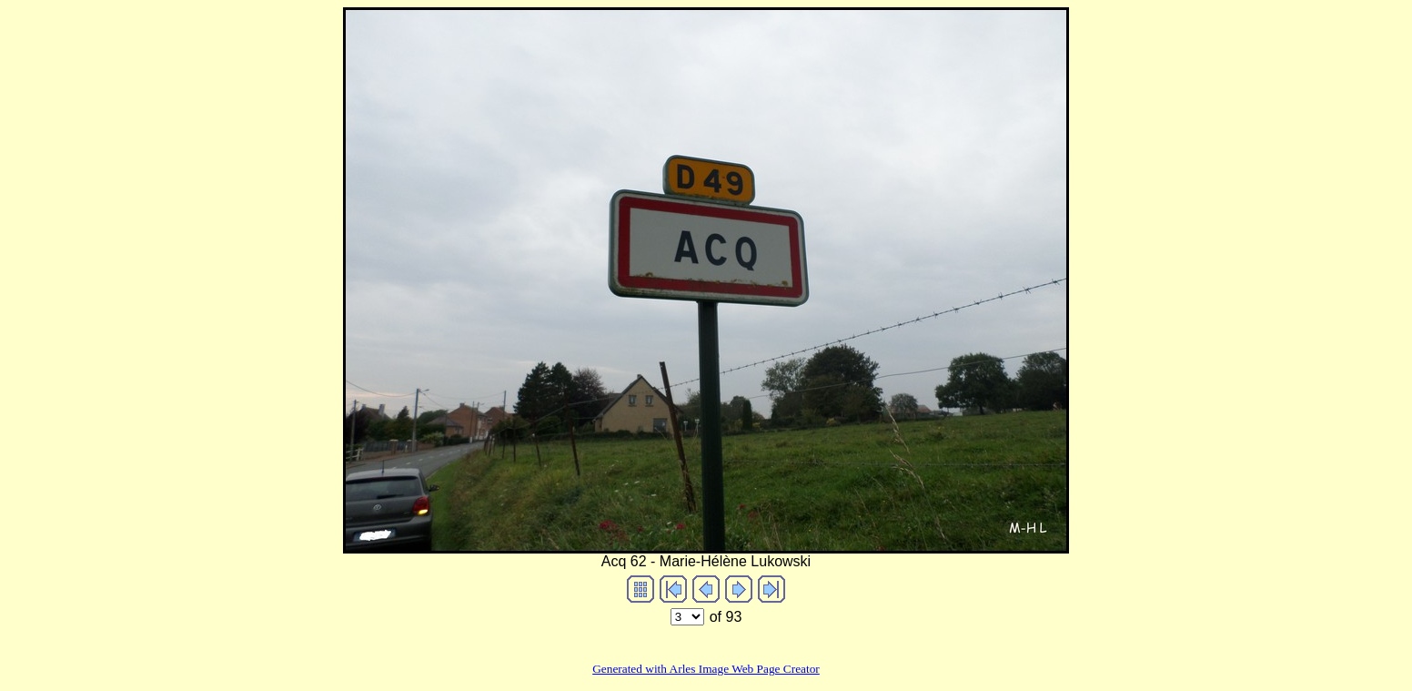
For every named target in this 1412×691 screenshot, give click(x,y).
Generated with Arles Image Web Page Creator (706, 669)
